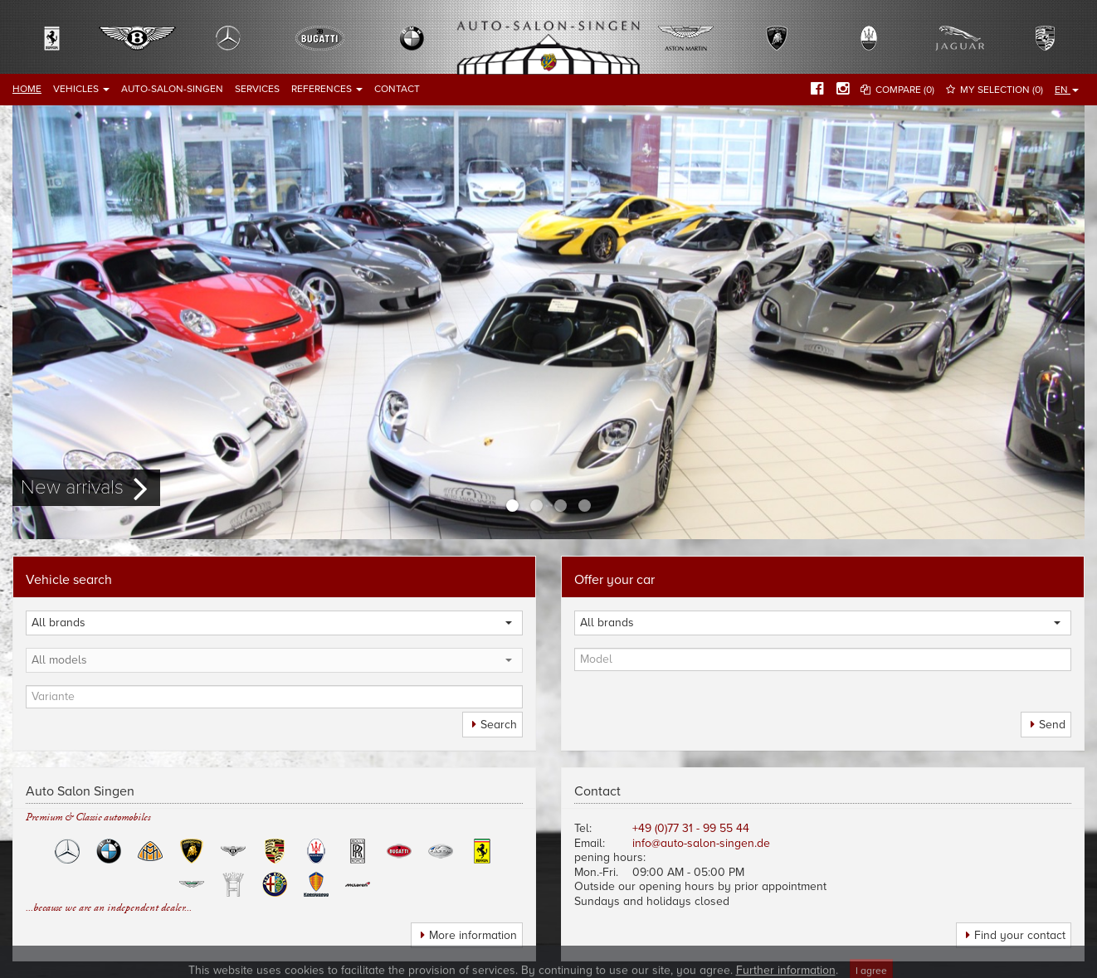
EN (1067, 89)
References (327, 89)
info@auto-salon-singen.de (701, 843)
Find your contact (1019, 935)
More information (473, 935)
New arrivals (72, 487)
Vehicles (81, 89)
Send (1052, 725)
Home (26, 89)
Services (257, 89)
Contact (397, 89)
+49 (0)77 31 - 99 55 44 (690, 828)
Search (498, 725)
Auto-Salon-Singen (172, 89)
